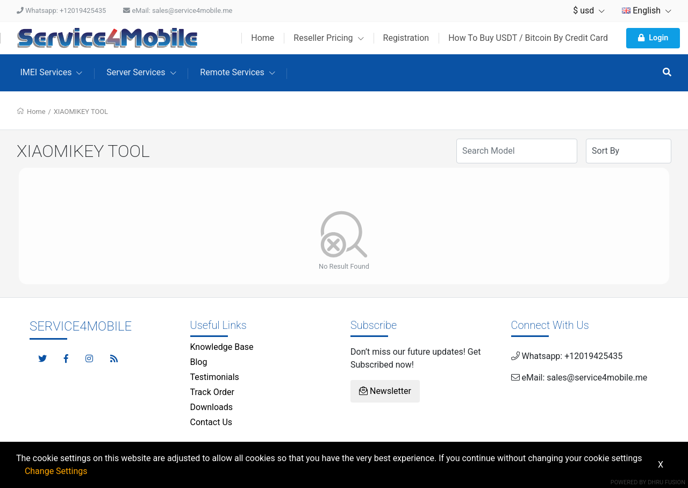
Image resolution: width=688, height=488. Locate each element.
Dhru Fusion (666, 482)
